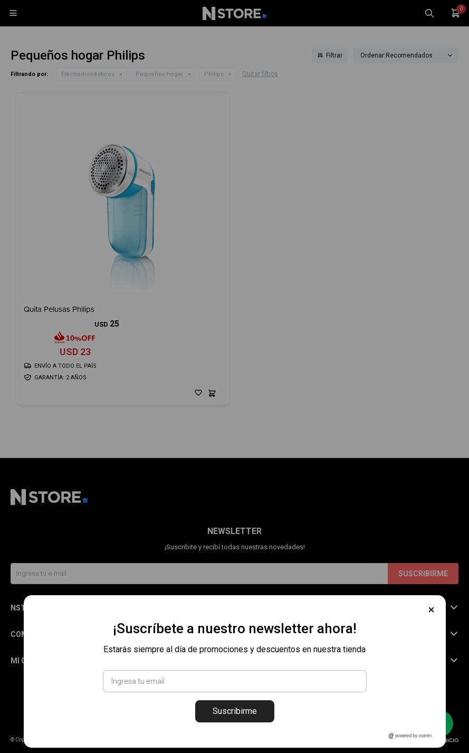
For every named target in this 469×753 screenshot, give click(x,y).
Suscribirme (235, 711)
